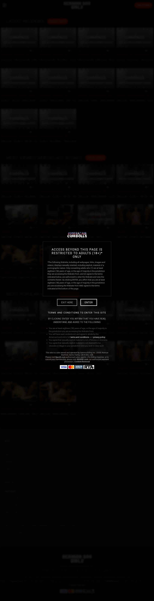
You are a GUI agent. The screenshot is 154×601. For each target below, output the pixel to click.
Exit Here (67, 302)
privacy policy (99, 337)
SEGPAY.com (82, 359)
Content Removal (82, 362)
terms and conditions (80, 337)
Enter (89, 302)
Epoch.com (60, 357)
